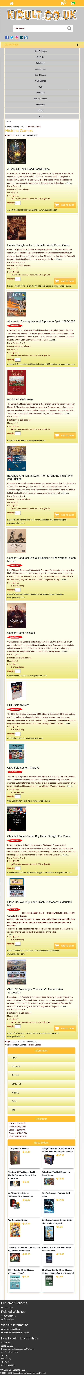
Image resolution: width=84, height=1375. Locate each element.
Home (14, 1058)
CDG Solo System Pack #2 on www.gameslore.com (28, 801)
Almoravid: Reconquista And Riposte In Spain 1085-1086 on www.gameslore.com (41, 364)
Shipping (15, 1092)
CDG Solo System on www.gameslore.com (25, 738)
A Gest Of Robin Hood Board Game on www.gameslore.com (32, 210)
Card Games (40, 81)
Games (8, 127)
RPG (41, 116)
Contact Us (16, 1084)
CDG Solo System (18, 705)
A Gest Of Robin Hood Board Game (28, 168)
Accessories (40, 69)
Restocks (15, 1075)
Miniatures (40, 105)
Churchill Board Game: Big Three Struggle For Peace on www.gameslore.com (39, 873)
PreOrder (40, 57)
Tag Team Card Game (17, 1220)
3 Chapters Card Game (18, 1148)
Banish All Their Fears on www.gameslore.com (26, 440)
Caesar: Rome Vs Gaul (21, 632)
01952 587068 (7, 1346)
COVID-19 (16, 1066)
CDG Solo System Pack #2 (23, 767)
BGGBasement (9, 1316)
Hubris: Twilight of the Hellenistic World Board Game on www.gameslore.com (39, 286)
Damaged (40, 93)
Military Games (40, 99)
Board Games (40, 75)
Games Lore (8, 1319)
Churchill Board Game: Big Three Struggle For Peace (39, 836)
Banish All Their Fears (20, 399)
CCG (40, 87)
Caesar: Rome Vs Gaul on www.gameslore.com (27, 676)
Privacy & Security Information (16, 1332)
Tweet (9, 122)
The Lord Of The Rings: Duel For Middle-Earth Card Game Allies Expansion (22, 1175)
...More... (68, 183)
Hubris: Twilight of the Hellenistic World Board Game (38, 245)
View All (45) (31, 135)
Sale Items (40, 63)
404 (13, 1110)
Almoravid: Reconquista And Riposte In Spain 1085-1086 (41, 321)
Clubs (14, 1101)
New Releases (40, 51)
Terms (10, 916)
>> (24, 135)
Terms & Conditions (11, 1329)
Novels (40, 111)
